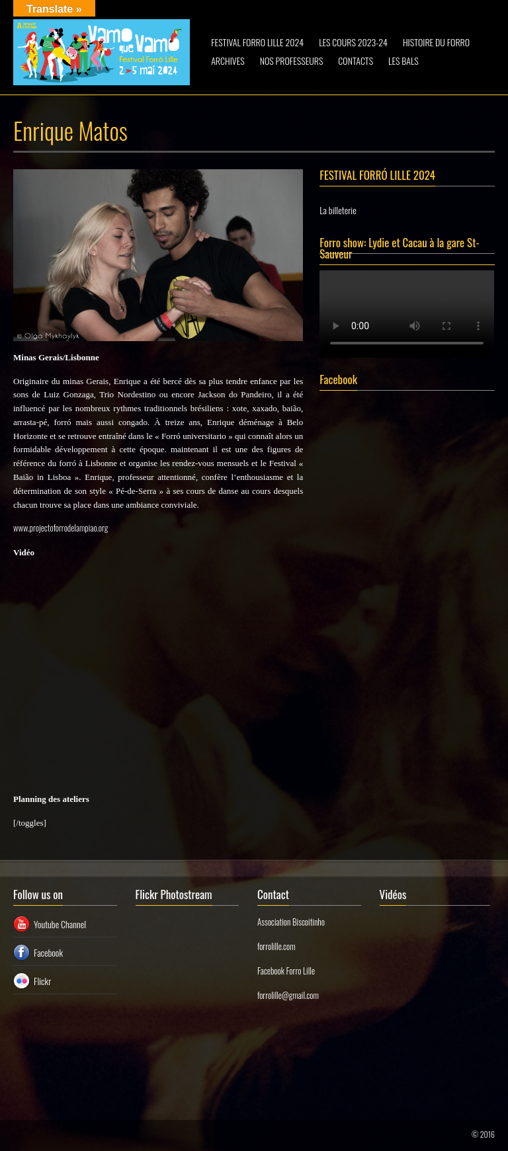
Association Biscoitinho (291, 921)
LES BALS (403, 60)
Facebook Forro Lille (286, 970)
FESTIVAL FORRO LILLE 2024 (257, 42)
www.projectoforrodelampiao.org (60, 527)
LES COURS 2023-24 (353, 42)
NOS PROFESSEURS (291, 60)
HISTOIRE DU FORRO (436, 42)
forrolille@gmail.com (288, 995)
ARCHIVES (227, 60)
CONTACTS (355, 60)
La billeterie (337, 210)
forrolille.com (276, 946)
